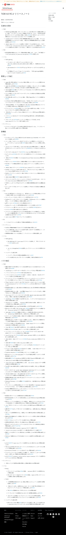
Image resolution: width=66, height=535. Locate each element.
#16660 (17, 86)
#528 (33, 487)
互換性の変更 (51, 15)
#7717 (30, 201)
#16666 (11, 327)
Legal (36, 532)
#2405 (19, 448)
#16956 (7, 98)
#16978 (7, 368)
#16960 (17, 139)
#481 (39, 497)
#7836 (6, 437)
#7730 (18, 426)
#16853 (7, 165)
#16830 (29, 148)
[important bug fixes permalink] (13, 76)
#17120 (36, 386)
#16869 (9, 113)
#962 (21, 471)
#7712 (36, 197)
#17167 (19, 348)
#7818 (11, 209)
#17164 (14, 356)
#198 (41, 257)
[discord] (53, 517)
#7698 (32, 195)
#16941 (29, 35)
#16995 (13, 312)
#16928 (14, 154)
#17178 (31, 371)
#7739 (9, 420)
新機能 (49, 19)
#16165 (34, 345)
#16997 (10, 289)
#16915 (13, 95)
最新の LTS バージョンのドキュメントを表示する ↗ (51, 1)
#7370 (10, 399)
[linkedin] (53, 514)
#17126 (12, 358)
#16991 (13, 89)
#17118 (16, 352)
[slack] (56, 514)
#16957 (19, 274)
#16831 (30, 296)
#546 (20, 248)
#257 (32, 255)
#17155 (26, 171)
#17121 (30, 180)
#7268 (11, 418)
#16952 (23, 325)
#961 (26, 475)
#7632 (32, 395)
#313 (25, 72)
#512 (15, 483)
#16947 (13, 299)
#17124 (9, 117)
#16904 (23, 152)
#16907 (12, 329)
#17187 (10, 175)
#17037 (19, 272)
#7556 (8, 414)
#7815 (35, 428)
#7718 (16, 217)
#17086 (14, 379)
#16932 (43, 270)
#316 (10, 65)
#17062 (40, 280)
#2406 (39, 450)
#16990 (16, 177)
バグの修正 (50, 20)
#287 (11, 243)
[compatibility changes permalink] (12, 26)
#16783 (23, 293)
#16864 (25, 339)
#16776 (28, 106)
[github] (47, 514)
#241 (20, 502)
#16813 (21, 167)
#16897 (28, 331)
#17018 (40, 306)
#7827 (39, 205)
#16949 (15, 317)
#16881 (36, 102)
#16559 (11, 342)
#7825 (34, 207)
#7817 (40, 430)
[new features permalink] (7, 131)
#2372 (35, 222)
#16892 (19, 335)
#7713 (6, 406)
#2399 (10, 443)
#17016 (24, 304)
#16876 (16, 108)
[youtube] (59, 514)
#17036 (23, 283)
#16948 (30, 321)
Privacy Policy (29, 532)
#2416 (10, 456)
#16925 (14, 161)
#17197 (43, 47)
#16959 (23, 143)
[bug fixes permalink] (10, 261)
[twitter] (50, 514)
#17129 (23, 381)
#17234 (16, 119)
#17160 (29, 375)
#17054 (16, 84)
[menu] (3, 4)
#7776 (11, 409)
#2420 (31, 454)
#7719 (38, 422)
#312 (19, 67)
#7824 (15, 203)
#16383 (12, 268)
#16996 (27, 308)
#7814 (19, 214)
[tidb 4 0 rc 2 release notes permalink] (31, 14)
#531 (11, 490)
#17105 (24, 390)
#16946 (11, 157)
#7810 (30, 54)
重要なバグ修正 (51, 17)
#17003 (13, 42)
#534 (41, 493)
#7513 (42, 403)
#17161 (18, 364)
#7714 (15, 426)
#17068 (31, 360)
